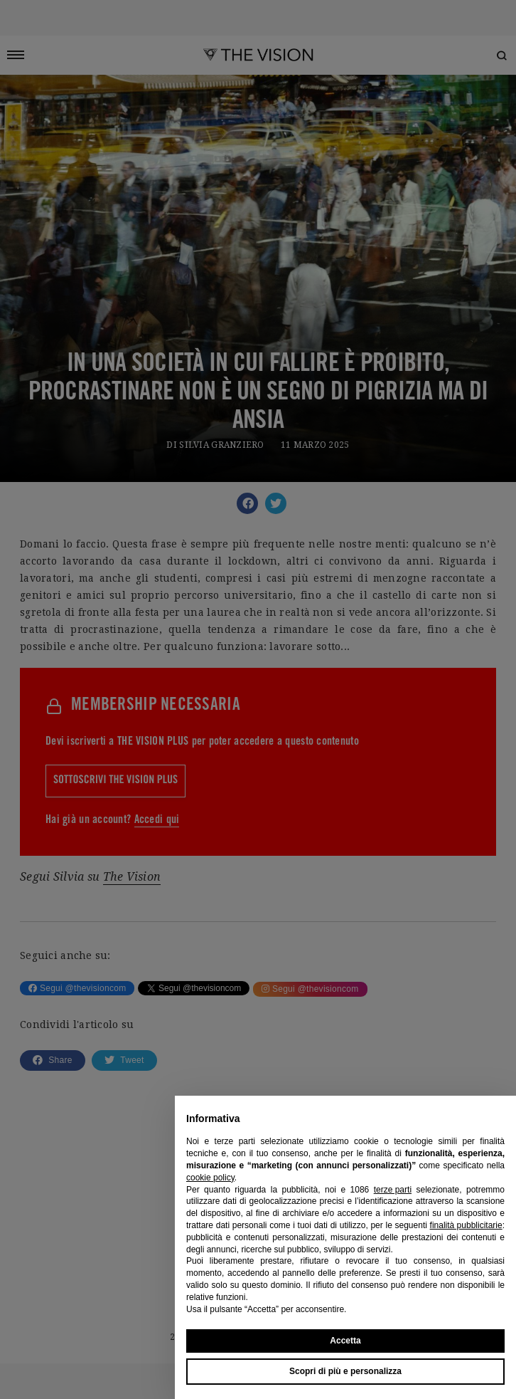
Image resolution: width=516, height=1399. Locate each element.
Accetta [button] (345, 1341)
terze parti (393, 1190)
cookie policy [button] (210, 1178)
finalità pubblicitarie (466, 1225)
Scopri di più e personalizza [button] (345, 1371)
